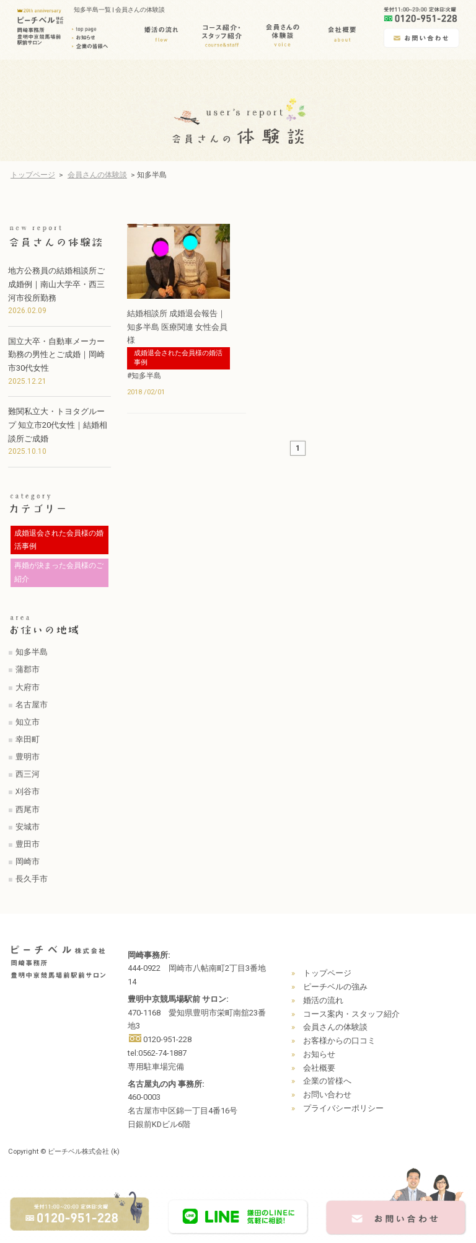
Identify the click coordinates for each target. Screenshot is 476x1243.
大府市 (27, 687)
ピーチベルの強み (335, 986)
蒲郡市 (27, 669)
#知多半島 (144, 375)
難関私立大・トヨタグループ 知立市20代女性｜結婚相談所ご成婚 (57, 425)
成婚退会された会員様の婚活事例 (178, 357)
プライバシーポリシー (343, 1108)
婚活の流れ (323, 1000)
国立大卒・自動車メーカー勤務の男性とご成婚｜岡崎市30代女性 (56, 355)
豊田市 (27, 844)
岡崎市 (27, 861)
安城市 (27, 826)
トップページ (33, 174)
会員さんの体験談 (97, 174)
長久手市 (31, 878)
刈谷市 (27, 791)
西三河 (27, 774)
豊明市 (27, 756)
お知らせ (319, 1054)
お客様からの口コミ (339, 1040)
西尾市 (27, 809)
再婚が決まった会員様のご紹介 (59, 572)
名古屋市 (31, 704)
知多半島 (31, 652)
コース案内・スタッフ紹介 (351, 1014)
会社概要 (319, 1068)
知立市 (27, 722)
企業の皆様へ (327, 1081)
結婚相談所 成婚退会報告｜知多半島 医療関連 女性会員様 (177, 327)
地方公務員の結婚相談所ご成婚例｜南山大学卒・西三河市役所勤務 (56, 284)
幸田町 (27, 739)
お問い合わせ (327, 1094)
